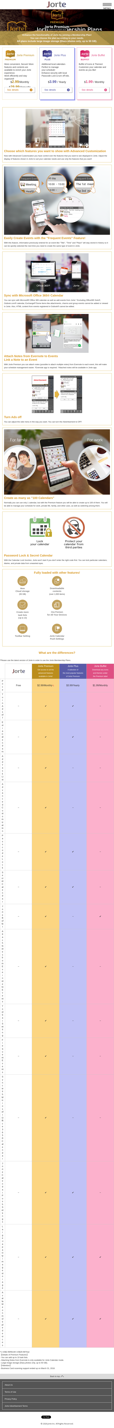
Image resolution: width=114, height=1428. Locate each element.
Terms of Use (10, 1392)
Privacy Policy (11, 1399)
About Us (9, 1385)
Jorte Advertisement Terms (16, 1406)
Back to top (57, 1376)
